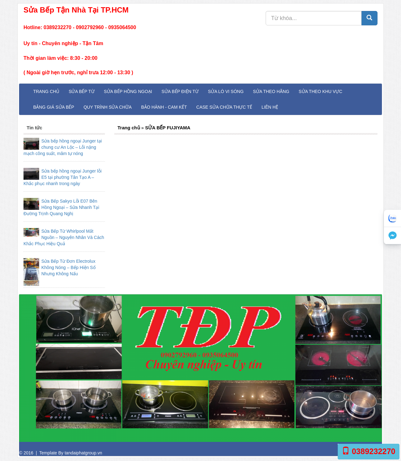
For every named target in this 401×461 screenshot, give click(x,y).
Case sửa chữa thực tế (224, 107)
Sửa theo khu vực (320, 91)
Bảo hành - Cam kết (164, 107)
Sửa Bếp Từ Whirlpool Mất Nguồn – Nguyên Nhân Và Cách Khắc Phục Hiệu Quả (63, 237)
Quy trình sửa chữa (108, 107)
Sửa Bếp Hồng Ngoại (128, 91)
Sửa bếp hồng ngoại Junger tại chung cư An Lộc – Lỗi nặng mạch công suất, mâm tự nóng (62, 147)
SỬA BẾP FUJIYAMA (167, 127)
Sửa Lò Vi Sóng (226, 91)
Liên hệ (270, 107)
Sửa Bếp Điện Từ (179, 91)
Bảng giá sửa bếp (53, 107)
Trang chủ (46, 91)
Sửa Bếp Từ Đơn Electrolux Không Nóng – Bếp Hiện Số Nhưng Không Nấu (68, 267)
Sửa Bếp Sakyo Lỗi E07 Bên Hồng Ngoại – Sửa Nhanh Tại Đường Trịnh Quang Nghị (61, 207)
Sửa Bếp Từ (81, 91)
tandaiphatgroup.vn (83, 452)
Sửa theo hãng (271, 91)
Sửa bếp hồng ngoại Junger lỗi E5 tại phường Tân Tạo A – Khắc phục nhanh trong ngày (62, 177)
